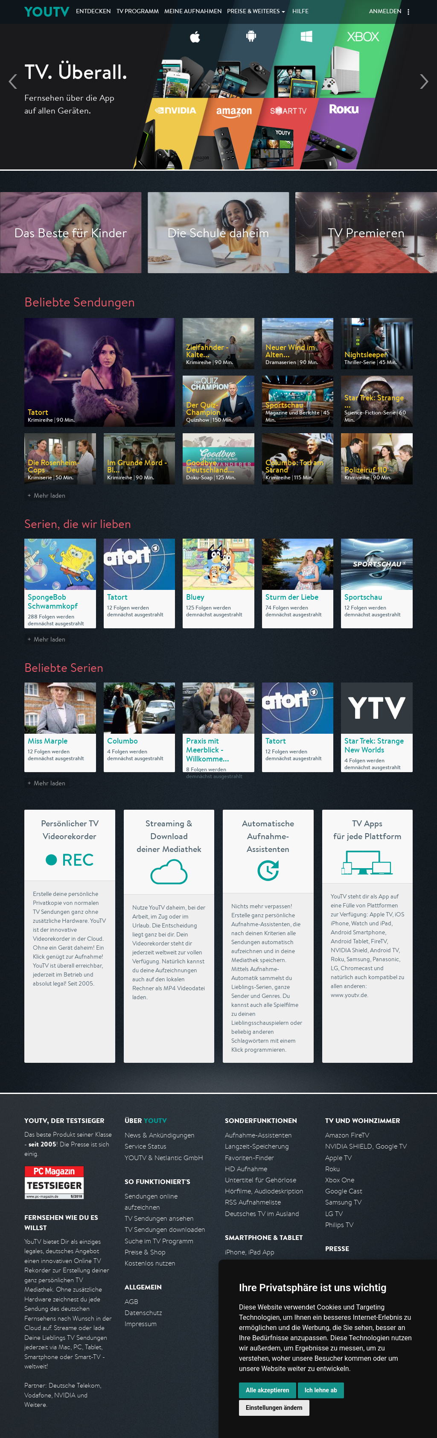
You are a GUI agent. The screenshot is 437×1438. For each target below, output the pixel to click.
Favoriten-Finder (249, 1157)
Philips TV (339, 1224)
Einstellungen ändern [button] (274, 1407)
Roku (332, 1168)
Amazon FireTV (347, 1135)
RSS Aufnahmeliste (253, 1202)
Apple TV (338, 1157)
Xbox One (339, 1179)
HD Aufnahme (246, 1168)
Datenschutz (143, 1312)
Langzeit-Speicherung (257, 1146)
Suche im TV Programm (159, 1241)
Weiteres (253, 12)
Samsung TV (343, 1202)
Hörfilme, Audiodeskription (264, 1191)
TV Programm (138, 12)
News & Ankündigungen (160, 1135)
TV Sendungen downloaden (165, 1229)
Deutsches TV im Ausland (262, 1213)
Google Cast (343, 1191)
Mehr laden (49, 495)
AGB (131, 1301)
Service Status (145, 1146)
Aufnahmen (193, 12)
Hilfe (300, 12)
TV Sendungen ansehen (159, 1218)
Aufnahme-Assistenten (258, 1135)
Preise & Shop (145, 1252)
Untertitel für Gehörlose (260, 1179)
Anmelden (385, 12)
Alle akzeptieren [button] (267, 1390)
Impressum (141, 1323)
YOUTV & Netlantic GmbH (164, 1157)
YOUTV (46, 11)
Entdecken (93, 12)
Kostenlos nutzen (150, 1263)
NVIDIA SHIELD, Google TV (366, 1146)
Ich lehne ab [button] (321, 1390)
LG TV (334, 1213)
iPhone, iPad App (249, 1252)
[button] (408, 12)
